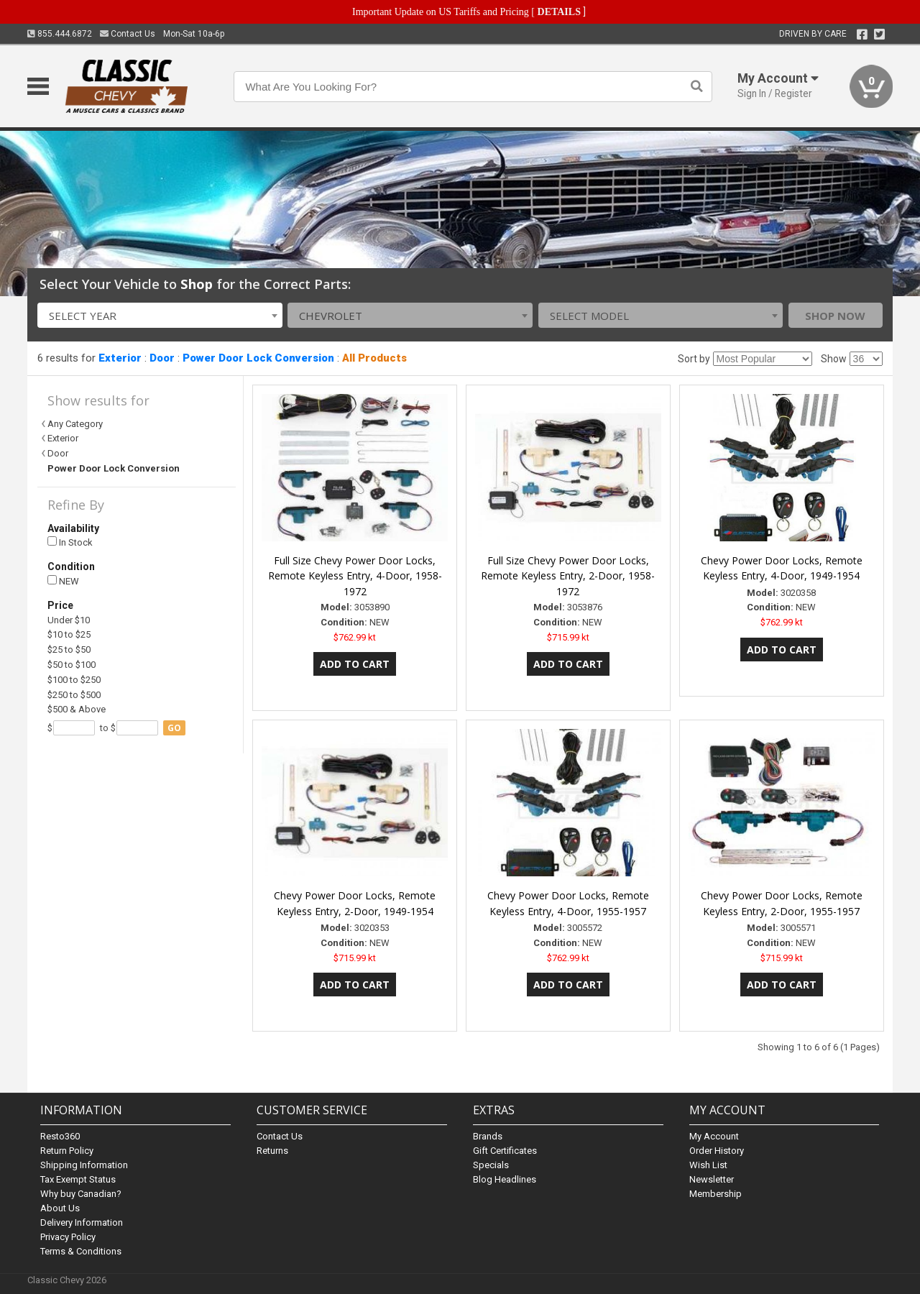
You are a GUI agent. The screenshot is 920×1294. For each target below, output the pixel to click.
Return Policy (66, 1150)
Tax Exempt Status (78, 1179)
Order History (716, 1150)
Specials (491, 1165)
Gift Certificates (505, 1150)
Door (162, 358)
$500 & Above (76, 709)
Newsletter (711, 1179)
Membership (715, 1193)
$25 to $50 (69, 649)
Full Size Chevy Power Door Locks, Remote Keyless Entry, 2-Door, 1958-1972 (568, 576)
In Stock (70, 542)
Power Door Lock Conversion (258, 358)
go (174, 728)
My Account (714, 1136)
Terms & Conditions (80, 1251)
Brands (487, 1136)
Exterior (120, 358)
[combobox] (159, 315)
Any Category (75, 423)
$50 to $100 (71, 664)
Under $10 (68, 620)
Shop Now (835, 315)
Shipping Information (84, 1165)
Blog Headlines (504, 1179)
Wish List (708, 1165)
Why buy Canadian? (80, 1193)
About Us (60, 1208)
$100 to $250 (74, 679)
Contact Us (127, 34)
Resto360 (60, 1136)
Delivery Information (81, 1222)
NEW (63, 581)
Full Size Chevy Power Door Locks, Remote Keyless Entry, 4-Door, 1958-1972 (355, 576)
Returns (272, 1150)
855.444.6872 (59, 34)
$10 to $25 (69, 634)
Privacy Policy (68, 1236)
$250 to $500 (74, 694)
